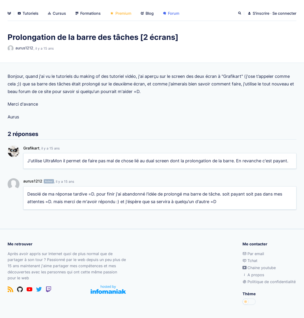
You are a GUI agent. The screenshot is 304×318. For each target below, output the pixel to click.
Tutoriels (28, 13)
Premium (120, 13)
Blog (147, 13)
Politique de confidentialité (269, 281)
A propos (253, 274)
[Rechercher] (240, 13)
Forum (171, 13)
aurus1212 (20, 48)
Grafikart (31, 148)
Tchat (249, 260)
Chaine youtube (259, 267)
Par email (253, 253)
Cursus (57, 13)
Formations (88, 13)
